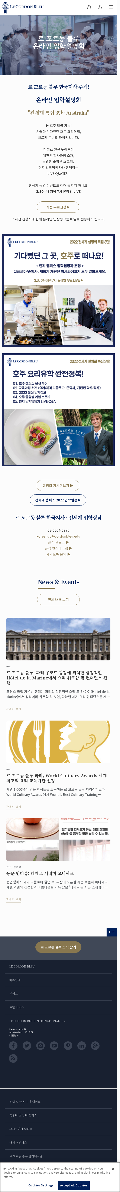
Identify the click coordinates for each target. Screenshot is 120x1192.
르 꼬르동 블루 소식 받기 (58, 947)
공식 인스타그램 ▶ (58, 548)
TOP (112, 932)
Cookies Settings (40, 1185)
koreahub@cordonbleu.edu (58, 536)
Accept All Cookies (73, 1185)
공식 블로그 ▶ (58, 542)
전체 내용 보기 (58, 599)
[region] (60, 1177)
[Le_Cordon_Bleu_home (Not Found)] (24, 7)
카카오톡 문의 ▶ (58, 554)
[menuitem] (89, 7)
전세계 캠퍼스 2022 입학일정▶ (58, 499)
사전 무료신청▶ (58, 207)
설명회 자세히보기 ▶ (58, 485)
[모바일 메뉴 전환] (111, 7)
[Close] (113, 1169)
